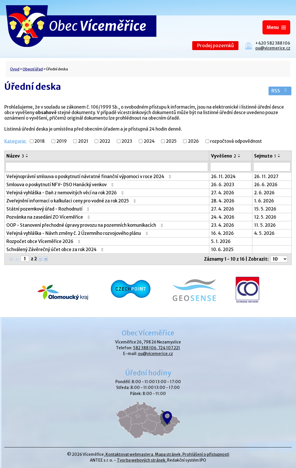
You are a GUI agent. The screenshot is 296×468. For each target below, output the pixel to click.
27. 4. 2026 (222, 192)
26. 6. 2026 (266, 184)
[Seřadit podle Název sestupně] (27, 157)
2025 (171, 141)
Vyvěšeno (223, 156)
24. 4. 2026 (222, 217)
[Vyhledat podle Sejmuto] (272, 166)
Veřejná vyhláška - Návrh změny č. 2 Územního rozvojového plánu (77, 233)
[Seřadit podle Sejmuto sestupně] (279, 157)
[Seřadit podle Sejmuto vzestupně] (279, 154)
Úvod (14, 69)
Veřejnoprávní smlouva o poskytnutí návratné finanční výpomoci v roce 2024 (89, 176)
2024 (149, 141)
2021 (83, 141)
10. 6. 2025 (222, 249)
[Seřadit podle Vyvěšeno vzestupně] (239, 154)
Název (15, 156)
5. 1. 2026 (221, 241)
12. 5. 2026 (265, 217)
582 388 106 (144, 347)
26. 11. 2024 (223, 176)
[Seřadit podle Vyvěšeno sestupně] (239, 157)
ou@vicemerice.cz (272, 48)
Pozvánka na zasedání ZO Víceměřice (48, 217)
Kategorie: (15, 141)
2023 (126, 141)
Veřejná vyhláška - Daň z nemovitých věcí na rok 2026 (65, 192)
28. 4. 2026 (222, 201)
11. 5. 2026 (265, 225)
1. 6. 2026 (264, 201)
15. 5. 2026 (265, 209)
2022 (104, 141)
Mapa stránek (168, 454)
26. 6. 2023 (222, 184)
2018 (39, 141)
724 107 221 (169, 347)
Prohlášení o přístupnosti (205, 454)
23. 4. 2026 (222, 225)
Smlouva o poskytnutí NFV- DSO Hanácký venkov (60, 184)
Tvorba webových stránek (141, 460)
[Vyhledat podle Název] (106, 166)
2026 (193, 141)
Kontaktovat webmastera (129, 454)
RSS (279, 91)
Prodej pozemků (215, 46)
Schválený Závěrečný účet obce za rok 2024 (55, 249)
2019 (61, 141)
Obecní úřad (33, 69)
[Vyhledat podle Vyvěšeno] (230, 166)
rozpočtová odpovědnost (236, 141)
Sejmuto (265, 156)
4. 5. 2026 (264, 233)
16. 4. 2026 (222, 233)
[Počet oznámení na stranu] (279, 259)
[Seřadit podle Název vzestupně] (27, 154)
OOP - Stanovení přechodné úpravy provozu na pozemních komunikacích (85, 225)
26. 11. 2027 (266, 176)
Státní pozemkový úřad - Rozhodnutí (48, 209)
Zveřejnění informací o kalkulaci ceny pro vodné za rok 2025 (71, 201)
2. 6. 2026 (264, 192)
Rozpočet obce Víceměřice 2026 (44, 241)
